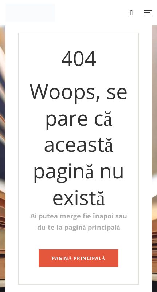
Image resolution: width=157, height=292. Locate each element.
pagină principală (79, 258)
